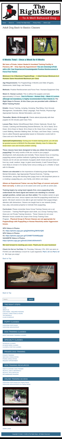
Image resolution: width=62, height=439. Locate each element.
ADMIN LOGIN (7, 428)
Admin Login (46, 22)
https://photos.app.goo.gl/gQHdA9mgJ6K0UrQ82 (24, 231)
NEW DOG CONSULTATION (11, 357)
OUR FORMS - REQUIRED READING (13, 311)
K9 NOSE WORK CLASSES (10, 345)
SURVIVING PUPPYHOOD (10, 325)
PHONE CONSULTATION (10, 359)
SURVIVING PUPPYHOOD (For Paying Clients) (16, 382)
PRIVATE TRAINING (8, 355)
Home (4, 22)
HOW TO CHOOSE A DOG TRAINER (13, 369)
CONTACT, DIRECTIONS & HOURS (13, 313)
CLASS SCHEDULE (8, 317)
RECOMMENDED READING (11, 374)
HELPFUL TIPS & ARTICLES (11, 372)
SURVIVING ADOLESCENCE (11, 327)
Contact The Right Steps (23, 22)
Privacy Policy (37, 22)
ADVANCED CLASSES (9, 343)
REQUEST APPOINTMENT (10, 360)
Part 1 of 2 (47, 252)
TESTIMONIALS (7, 315)
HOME (4, 308)
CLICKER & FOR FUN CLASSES (12, 347)
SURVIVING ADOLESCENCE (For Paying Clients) (16, 384)
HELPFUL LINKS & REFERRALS (12, 370)
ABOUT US (6, 310)
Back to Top (7, 258)
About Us (11, 22)
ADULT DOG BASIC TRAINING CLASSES (14, 335)
